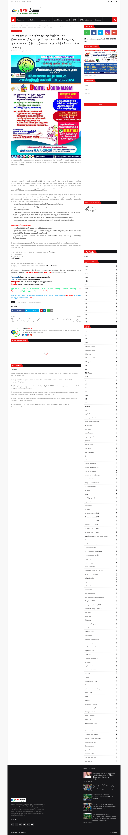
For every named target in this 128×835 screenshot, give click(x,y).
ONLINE (101, 377)
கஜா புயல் (101, 502)
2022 (101, 281)
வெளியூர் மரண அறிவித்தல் (101, 738)
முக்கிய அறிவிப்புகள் (21, 26)
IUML (101, 365)
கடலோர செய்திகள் (101, 486)
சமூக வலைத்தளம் (101, 563)
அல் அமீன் (101, 429)
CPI (101, 335)
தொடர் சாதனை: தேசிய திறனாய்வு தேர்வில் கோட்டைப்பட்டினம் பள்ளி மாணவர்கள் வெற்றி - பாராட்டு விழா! (103, 787)
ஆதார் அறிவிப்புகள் (101, 437)
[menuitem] (13, 19)
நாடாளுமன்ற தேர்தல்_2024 (101, 605)
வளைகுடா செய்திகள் (101, 704)
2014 (101, 311)
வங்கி (101, 696)
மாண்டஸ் (101, 662)
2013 (101, 314)
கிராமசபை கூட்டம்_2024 (101, 532)
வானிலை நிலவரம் (101, 708)
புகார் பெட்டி (101, 628)
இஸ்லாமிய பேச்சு (101, 452)
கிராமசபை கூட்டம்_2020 (101, 517)
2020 (101, 288)
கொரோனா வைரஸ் (101, 547)
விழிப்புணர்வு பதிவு (101, 723)
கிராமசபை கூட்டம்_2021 (101, 521)
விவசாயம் (101, 719)
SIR (101, 388)
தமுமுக (101, 582)
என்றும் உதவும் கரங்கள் (101, 482)
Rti (101, 380)
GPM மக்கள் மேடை (101, 350)
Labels (87, 327)
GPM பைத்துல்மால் (101, 346)
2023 (101, 277)
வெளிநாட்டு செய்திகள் (101, 734)
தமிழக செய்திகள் (21, 302)
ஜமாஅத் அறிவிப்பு (101, 754)
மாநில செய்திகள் (101, 666)
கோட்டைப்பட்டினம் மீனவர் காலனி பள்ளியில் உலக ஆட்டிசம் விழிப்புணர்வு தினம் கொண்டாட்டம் (104, 806)
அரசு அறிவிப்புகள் (101, 418)
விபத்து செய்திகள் (101, 712)
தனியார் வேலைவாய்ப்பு (101, 586)
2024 (101, 274)
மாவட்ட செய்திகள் (101, 670)
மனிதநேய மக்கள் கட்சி (101, 658)
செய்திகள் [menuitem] (20, 20)
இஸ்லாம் (101, 456)
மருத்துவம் (101, 654)
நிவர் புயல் (101, 616)
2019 (101, 292)
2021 (101, 285)
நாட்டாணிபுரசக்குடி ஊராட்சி (101, 608)
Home (12, 26)
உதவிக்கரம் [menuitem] (58, 20)
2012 (101, 318)
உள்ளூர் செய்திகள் (101, 471)
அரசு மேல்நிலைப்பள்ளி (101, 421)
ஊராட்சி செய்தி (101, 479)
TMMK (101, 395)
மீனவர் (101, 677)
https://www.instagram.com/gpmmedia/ (36, 282)
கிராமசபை (101, 509)
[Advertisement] (47, 172)
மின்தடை (101, 673)
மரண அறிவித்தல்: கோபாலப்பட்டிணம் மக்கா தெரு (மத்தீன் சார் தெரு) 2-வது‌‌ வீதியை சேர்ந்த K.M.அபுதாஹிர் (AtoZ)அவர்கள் (103, 776)
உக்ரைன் (101, 460)
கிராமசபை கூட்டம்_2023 (101, 528)
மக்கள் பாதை (101, 643)
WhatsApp (101, 406)
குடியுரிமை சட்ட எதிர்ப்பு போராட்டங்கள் (101, 536)
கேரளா (101, 540)
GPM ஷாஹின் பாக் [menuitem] (86, 20)
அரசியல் (101, 414)
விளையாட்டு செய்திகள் (101, 731)
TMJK (101, 391)
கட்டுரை (101, 490)
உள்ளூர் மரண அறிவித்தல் (101, 475)
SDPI (101, 384)
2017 (101, 300)
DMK (101, 339)
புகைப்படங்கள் (101, 631)
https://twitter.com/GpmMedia (30, 279)
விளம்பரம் (101, 727)
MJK (101, 369)
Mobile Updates (101, 373)
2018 (101, 296)
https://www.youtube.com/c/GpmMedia (30, 284)
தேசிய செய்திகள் (101, 593)
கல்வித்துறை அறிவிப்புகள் (101, 498)
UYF (101, 403)
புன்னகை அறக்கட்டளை (101, 639)
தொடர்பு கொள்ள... (26, 1)
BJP (101, 331)
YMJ (101, 410)
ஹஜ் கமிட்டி (101, 761)
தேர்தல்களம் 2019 (101, 601)
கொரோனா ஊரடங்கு (101, 544)
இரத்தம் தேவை (101, 444)
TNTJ (101, 399)
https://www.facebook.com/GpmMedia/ (35, 277)
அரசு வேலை (101, 425)
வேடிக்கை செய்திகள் (101, 742)
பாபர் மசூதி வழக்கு (101, 624)
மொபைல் (101, 685)
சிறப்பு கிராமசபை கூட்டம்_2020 (101, 570)
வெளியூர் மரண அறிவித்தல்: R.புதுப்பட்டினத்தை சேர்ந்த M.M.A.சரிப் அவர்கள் (103, 796)
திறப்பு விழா (101, 589)
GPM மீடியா (101, 354)
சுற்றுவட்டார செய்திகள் (101, 574)
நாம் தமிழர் (101, 612)
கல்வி (101, 494)
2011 (101, 322)
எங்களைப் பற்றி (15, 1)
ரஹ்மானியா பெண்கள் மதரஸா (101, 689)
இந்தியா (101, 441)
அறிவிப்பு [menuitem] (31, 20)
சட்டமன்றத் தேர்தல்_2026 (101, 555)
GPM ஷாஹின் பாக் (101, 362)
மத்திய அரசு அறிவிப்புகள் (101, 647)
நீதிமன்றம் (101, 620)
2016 (101, 303)
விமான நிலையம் (101, 715)
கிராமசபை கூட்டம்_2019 (101, 513)
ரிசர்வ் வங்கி (101, 692)
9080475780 (15, 259)
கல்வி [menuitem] (68, 20)
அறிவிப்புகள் (101, 433)
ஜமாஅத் (101, 750)
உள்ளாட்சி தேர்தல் (101, 463)
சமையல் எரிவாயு (101, 566)
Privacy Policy (113, 832)
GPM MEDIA (15, 51)
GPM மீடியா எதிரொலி (101, 358)
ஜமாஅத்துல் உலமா (101, 757)
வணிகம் (101, 700)
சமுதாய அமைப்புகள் (101, 559)
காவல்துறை (101, 505)
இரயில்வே (101, 448)
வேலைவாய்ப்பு (101, 746)
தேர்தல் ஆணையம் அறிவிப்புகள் (101, 597)
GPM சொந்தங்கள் (101, 343)
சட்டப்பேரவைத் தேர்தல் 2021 (101, 551)
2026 (101, 266)
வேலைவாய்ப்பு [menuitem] (44, 20)
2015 (101, 307)
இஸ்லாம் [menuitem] (98, 20)
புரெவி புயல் (101, 635)
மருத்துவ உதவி (101, 650)
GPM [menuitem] (74, 20)
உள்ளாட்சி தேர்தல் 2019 (101, 467)
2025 (101, 270)
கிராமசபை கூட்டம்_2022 (101, 524)
